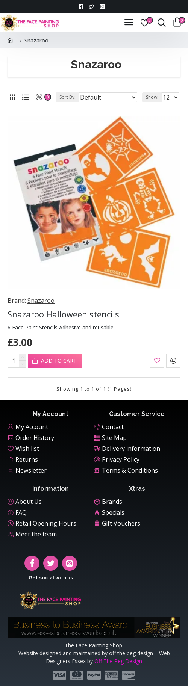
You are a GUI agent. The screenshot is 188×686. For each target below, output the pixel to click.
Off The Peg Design (118, 661)
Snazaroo (41, 300)
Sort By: (67, 97)
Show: (152, 97)
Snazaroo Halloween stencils (63, 314)
